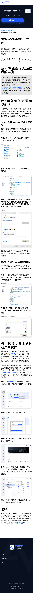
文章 (14, 30)
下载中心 (12, 382)
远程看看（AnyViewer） (6, 30)
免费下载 (12, 20)
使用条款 (20, 588)
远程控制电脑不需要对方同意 (12, 88)
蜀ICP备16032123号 (16, 587)
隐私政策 (13, 588)
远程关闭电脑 (18, 523)
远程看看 (12, 354)
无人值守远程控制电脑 (9, 372)
